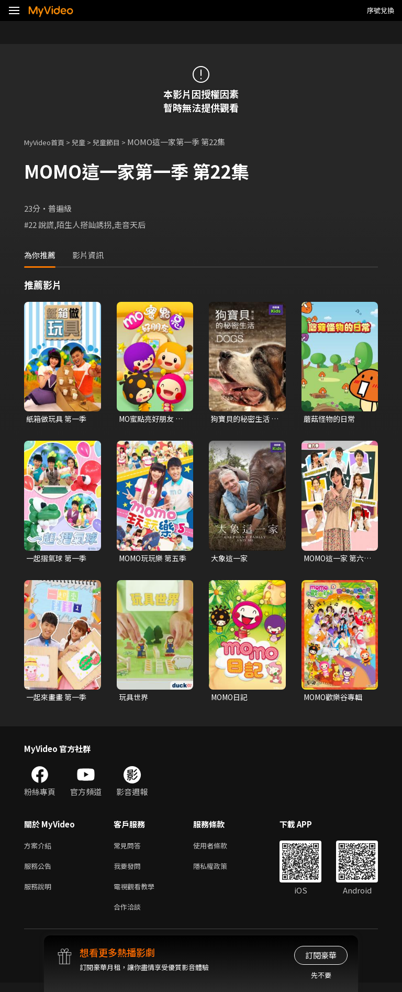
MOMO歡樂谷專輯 (336, 699)
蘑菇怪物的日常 (331, 418)
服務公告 (39, 871)
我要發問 (129, 871)
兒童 (87, 141)
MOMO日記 (231, 699)
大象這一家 (230, 559)
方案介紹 (39, 849)
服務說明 (39, 893)
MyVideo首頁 (48, 141)
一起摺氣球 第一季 (58, 559)
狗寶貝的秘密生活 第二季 (242, 419)
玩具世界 (134, 699)
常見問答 (129, 849)
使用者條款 (219, 849)
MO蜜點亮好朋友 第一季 (148, 419)
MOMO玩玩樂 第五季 (152, 559)
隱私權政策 (219, 871)
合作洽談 (129, 915)
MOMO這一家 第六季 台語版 (337, 559)
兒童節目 (117, 141)
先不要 (321, 975)
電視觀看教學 (137, 893)
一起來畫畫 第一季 (58, 699)
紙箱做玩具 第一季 (58, 418)
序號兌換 (380, 10)
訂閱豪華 (321, 955)
